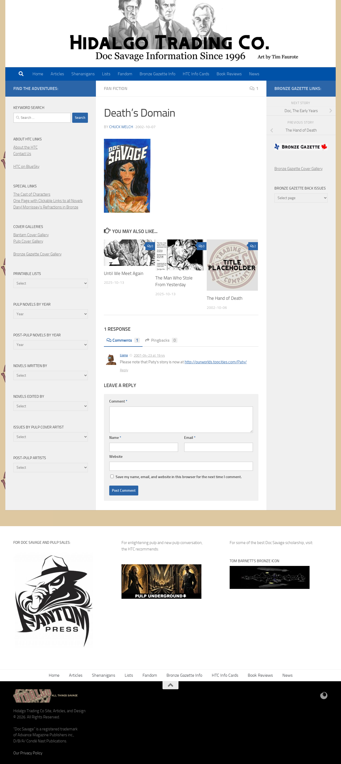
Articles (57, 73)
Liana (124, 355)
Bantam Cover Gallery (31, 235)
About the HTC (25, 147)
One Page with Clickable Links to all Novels (48, 200)
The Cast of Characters (31, 194)
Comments (123, 340)
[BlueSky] (324, 695)
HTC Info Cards (196, 73)
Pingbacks (161, 340)
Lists (106, 73)
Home (38, 73)
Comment (118, 401)
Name (115, 437)
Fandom (125, 73)
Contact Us (22, 153)
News (254, 73)
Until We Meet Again (123, 273)
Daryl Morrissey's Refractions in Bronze (45, 207)
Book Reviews (229, 73)
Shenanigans (83, 73)
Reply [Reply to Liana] (124, 370)
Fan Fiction (115, 88)
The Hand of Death (224, 298)
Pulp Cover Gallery (28, 241)
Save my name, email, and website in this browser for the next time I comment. (179, 477)
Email (190, 437)
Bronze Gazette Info (157, 73)
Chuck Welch (121, 127)
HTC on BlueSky (26, 166)
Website (116, 456)
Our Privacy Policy (27, 753)
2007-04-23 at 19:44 (149, 355)
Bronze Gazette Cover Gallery (37, 254)
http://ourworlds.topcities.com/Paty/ (216, 362)
